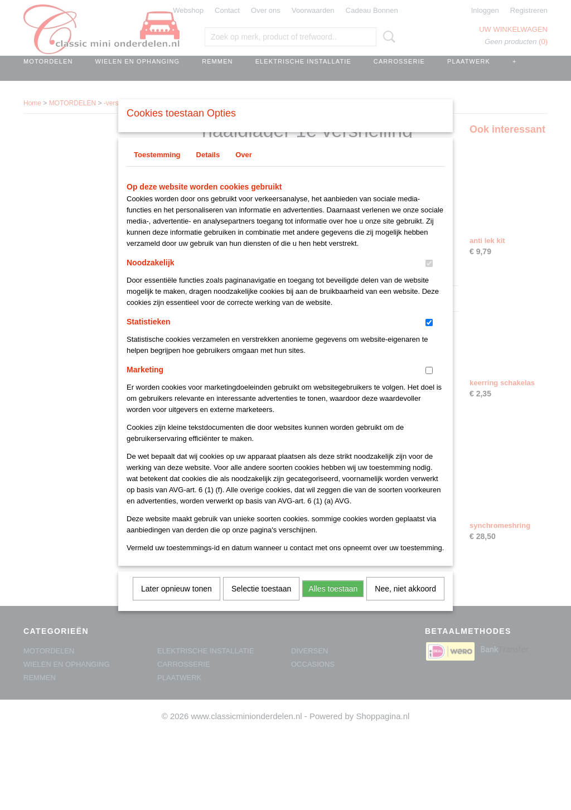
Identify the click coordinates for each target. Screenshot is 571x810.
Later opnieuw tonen (176, 603)
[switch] (429, 278)
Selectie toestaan (261, 603)
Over (243, 169)
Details (208, 169)
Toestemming (157, 169)
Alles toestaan (332, 603)
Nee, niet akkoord (405, 603)
